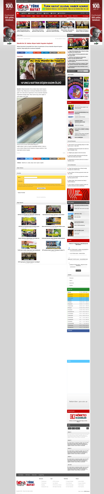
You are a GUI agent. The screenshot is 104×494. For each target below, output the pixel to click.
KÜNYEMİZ (71, 1)
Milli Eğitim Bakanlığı (56, 486)
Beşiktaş (42, 484)
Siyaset (50, 16)
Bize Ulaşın (85, 1)
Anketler (46, 13)
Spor (46, 16)
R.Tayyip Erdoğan (69, 481)
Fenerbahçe (43, 483)
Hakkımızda (78, 1)
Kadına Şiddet (80, 481)
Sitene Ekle (34, 474)
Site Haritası (20, 474)
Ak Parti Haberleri (69, 486)
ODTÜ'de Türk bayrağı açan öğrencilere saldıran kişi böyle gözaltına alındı (77, 58)
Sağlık (33, 16)
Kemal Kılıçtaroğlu (69, 484)
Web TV (24, 13)
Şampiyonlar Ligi (44, 486)
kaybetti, (42, 162)
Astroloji (53, 13)
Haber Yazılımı (19, 493)
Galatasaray (43, 481)
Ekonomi (29, 16)
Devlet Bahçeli (68, 483)
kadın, (35, 162)
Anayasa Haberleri (81, 483)
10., (27, 162)
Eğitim (55, 16)
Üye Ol (87, 13)
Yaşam (38, 16)
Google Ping (40, 474)
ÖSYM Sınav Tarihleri (56, 484)
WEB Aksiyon (86, 491)
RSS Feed (27, 474)
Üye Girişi (83, 13)
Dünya (65, 16)
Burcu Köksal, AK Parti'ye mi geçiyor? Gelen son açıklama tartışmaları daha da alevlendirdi (78, 64)
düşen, (32, 162)
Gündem (23, 16)
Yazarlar (39, 13)
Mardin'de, (24, 162)
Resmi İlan (75, 16)
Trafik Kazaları (80, 484)
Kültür (42, 16)
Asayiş (69, 16)
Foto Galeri (31, 13)
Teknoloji (60, 16)
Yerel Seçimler (80, 486)
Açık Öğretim (55, 483)
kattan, (29, 162)
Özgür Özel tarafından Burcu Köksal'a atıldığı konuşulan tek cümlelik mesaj (78, 52)
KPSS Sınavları (55, 481)
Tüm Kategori (86, 16)
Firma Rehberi (61, 13)
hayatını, (38, 162)
